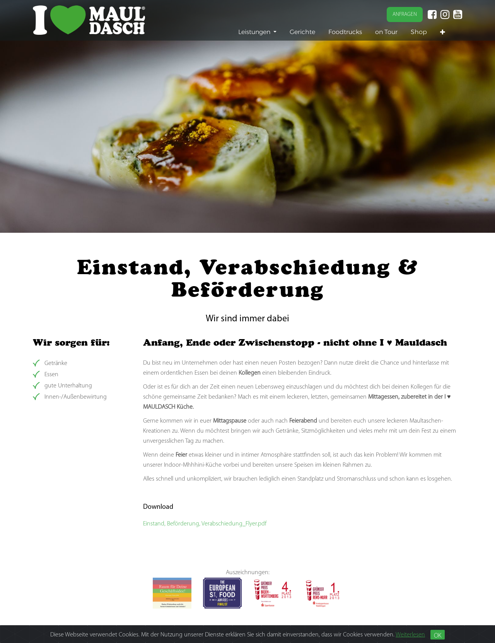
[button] (442, 32)
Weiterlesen (410, 635)
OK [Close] (437, 636)
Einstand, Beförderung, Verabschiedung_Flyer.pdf (204, 524)
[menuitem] (302, 32)
